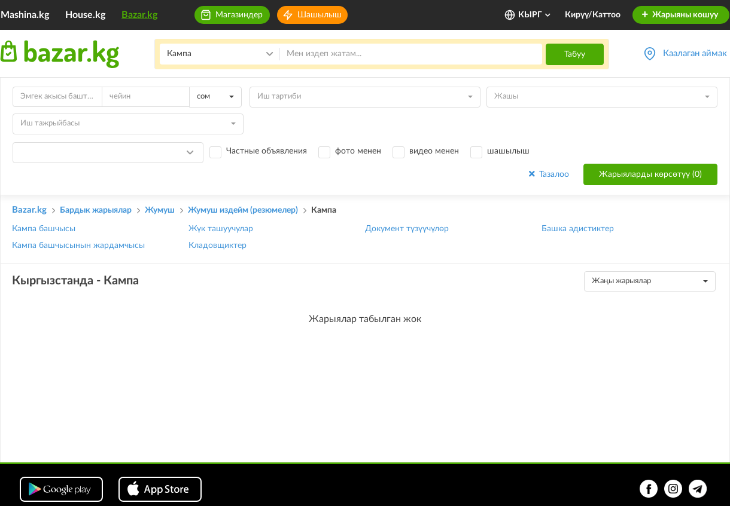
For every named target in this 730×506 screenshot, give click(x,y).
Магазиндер (239, 15)
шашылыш (508, 151)
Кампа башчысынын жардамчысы (78, 245)
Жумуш (160, 210)
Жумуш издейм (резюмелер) (243, 210)
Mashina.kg (25, 15)
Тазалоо (548, 174)
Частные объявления (266, 151)
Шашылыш (319, 15)
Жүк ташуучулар (220, 229)
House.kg (85, 15)
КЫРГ (535, 15)
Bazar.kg (139, 15)
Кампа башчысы (43, 229)
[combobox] (215, 97)
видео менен (434, 151)
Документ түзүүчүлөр (407, 229)
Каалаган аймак (695, 53)
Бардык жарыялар (96, 210)
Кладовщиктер (217, 245)
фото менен (358, 151)
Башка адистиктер (578, 229)
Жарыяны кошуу (679, 15)
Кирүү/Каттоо (592, 15)
